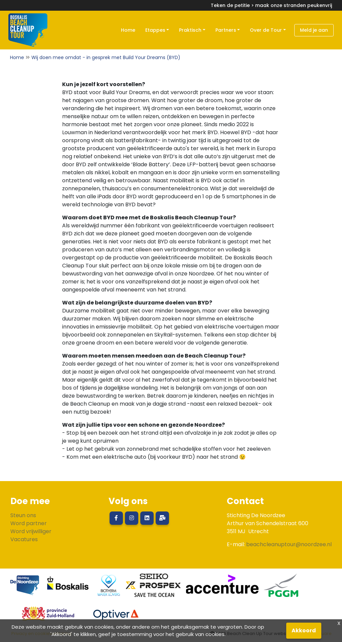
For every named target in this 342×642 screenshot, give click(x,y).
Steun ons (23, 515)
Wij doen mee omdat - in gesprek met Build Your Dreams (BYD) (105, 57)
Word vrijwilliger (30, 531)
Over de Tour (266, 30)
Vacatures (24, 539)
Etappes (155, 30)
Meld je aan (314, 30)
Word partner (28, 523)
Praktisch (190, 30)
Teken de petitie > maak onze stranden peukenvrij (271, 5)
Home (128, 30)
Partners (225, 30)
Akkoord (304, 630)
